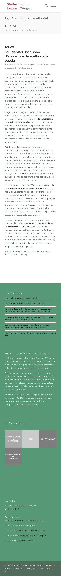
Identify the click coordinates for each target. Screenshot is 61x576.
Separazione (27, 68)
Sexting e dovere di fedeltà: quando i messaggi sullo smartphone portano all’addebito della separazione (29, 310)
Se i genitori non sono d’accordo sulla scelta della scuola (26, 56)
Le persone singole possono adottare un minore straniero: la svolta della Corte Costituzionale (27, 326)
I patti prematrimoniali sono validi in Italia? (24, 303)
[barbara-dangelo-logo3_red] (25, 6)
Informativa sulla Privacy (36, 569)
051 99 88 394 (14, 509)
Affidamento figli (26, 65)
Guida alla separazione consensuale (21, 298)
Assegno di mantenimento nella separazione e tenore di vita (30, 334)
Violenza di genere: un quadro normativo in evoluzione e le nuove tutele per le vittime (30, 318)
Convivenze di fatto (41, 65)
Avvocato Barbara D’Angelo (32, 530)
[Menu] (52, 6)
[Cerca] (45, 6)
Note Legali (19, 569)
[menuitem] (45, 6)
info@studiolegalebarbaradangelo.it (26, 520)
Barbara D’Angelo (26, 540)
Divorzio (18, 68)
